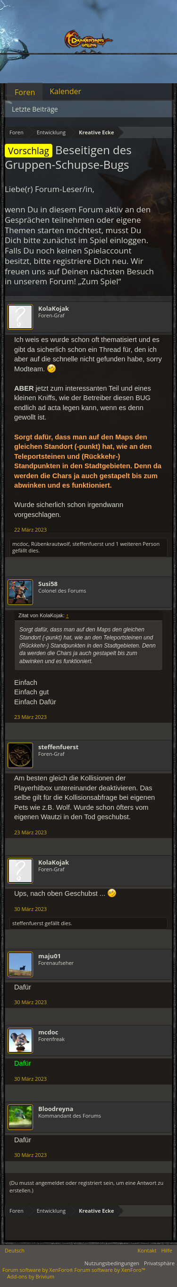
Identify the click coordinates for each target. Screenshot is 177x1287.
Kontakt (147, 1250)
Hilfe (166, 1250)
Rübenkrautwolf (50, 543)
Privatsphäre (159, 1263)
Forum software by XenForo (38, 1269)
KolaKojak (53, 308)
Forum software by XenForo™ (110, 1269)
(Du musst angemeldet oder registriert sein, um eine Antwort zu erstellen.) (86, 1186)
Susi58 (48, 583)
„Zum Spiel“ (99, 281)
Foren (25, 92)
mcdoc (20, 543)
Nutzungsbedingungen (111, 1263)
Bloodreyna (55, 1108)
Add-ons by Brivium (30, 1276)
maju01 (49, 956)
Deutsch (15, 1250)
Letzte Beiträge (35, 109)
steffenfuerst (87, 543)
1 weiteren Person (138, 543)
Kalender (65, 91)
